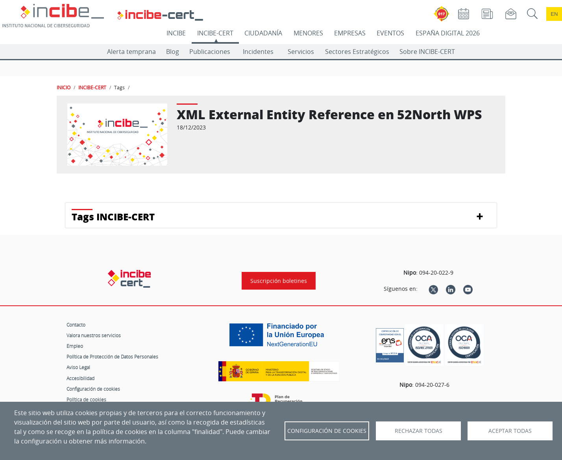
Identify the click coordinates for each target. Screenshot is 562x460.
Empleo (75, 346)
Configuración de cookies (93, 389)
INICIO (63, 87)
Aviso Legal (78, 367)
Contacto (76, 324)
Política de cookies (86, 399)
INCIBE (176, 33)
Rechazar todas (418, 430)
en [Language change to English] (554, 14)
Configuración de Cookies (326, 430)
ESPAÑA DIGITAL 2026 (448, 33)
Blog (172, 51)
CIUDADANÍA (263, 33)
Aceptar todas (510, 430)
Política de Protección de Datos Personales (112, 356)
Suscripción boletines (278, 280)
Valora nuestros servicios (94, 335)
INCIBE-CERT (215, 33)
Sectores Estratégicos (357, 51)
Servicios (301, 51)
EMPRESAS (350, 33)
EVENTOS (390, 33)
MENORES (308, 33)
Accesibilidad (80, 378)
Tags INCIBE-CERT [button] (113, 217)
